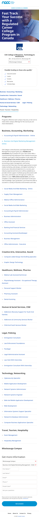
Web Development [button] (9, 406)
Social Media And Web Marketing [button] (14, 205)
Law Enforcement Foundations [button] (13, 343)
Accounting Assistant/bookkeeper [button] (14, 233)
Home (9, 513)
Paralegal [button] (6, 349)
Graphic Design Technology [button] (12, 262)
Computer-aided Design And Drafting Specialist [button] (19, 256)
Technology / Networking (8, 106)
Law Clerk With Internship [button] (12, 360)
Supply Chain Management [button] (12, 194)
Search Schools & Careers (19, 8)
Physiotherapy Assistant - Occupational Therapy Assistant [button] (19, 281)
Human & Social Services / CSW (10, 103)
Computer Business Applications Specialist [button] (17, 422)
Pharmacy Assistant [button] (10, 293)
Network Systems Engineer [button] (12, 394)
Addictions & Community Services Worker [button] (17, 319)
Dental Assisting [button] (8, 299)
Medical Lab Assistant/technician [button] (14, 275)
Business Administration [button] (11, 216)
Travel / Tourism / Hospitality (9, 110)
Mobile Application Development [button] (14, 383)
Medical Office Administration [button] (13, 199)
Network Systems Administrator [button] (14, 389)
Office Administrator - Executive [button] (14, 244)
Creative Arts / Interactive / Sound (11, 95)
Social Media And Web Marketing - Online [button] (17, 188)
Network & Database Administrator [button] (15, 417)
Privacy (29, 513)
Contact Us (23, 513)
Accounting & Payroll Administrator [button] (15, 211)
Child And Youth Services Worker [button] (14, 325)
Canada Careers (21, 516)
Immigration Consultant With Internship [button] (17, 365)
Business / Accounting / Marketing (11, 92)
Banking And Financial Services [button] (13, 227)
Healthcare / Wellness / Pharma (10, 99)
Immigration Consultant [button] (11, 337)
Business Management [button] (11, 238)
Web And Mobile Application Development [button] (17, 400)
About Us (15, 513)
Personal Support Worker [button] (11, 288)
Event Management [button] (9, 435)
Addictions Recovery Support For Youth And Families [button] (18, 313)
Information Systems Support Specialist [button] (16, 411)
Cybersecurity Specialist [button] (11, 378)
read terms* (25, 498)
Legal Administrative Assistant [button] (13, 354)
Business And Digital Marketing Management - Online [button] (19, 142)
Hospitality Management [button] (11, 440)
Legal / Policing (27, 103)
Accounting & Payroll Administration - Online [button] (18, 135)
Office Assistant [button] (8, 222)
